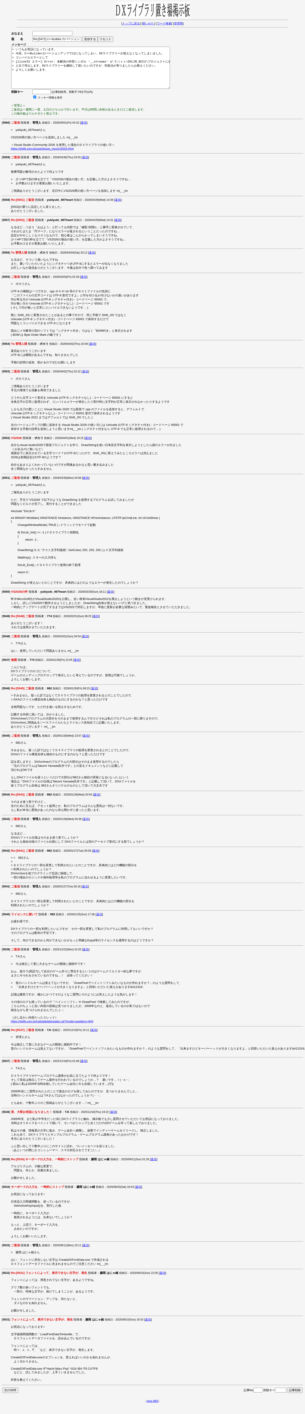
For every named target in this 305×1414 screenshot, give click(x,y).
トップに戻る (131, 23)
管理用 (178, 23)
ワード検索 (164, 23)
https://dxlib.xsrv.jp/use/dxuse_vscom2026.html (42, 156)
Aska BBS (152, 1409)
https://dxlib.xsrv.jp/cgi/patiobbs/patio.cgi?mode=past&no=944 (52, 1029)
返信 (84, 130)
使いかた (148, 23)
